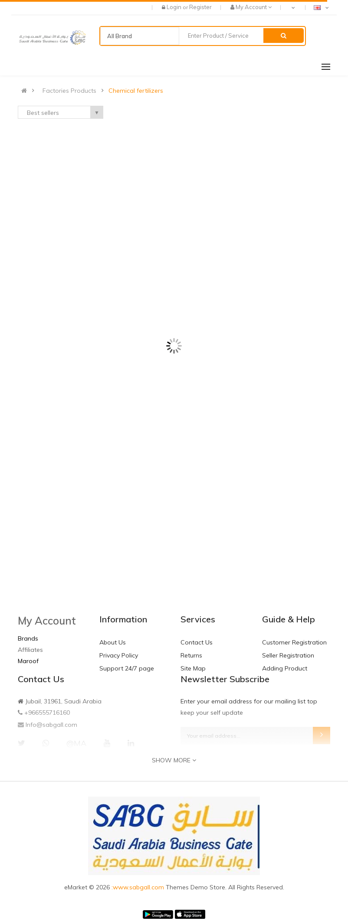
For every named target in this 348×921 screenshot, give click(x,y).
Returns (191, 655)
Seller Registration (288, 655)
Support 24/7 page (126, 668)
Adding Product (284, 668)
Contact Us (197, 642)
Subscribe (321, 735)
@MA (76, 743)
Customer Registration (294, 642)
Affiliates (30, 650)
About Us (112, 642)
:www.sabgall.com (139, 887)
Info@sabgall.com (51, 725)
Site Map (193, 668)
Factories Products (69, 91)
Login (175, 6)
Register (200, 6)
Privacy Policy (118, 655)
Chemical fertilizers (135, 91)
